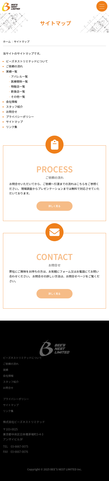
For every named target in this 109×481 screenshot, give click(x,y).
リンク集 (11, 127)
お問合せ (11, 112)
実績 (5, 370)
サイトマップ (14, 122)
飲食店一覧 (18, 91)
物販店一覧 (18, 86)
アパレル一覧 (19, 76)
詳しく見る (54, 206)
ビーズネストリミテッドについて (27, 61)
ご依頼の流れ (14, 66)
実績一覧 (11, 71)
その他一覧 (18, 97)
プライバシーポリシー (20, 117)
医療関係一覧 (19, 81)
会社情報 (11, 102)
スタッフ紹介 (14, 107)
